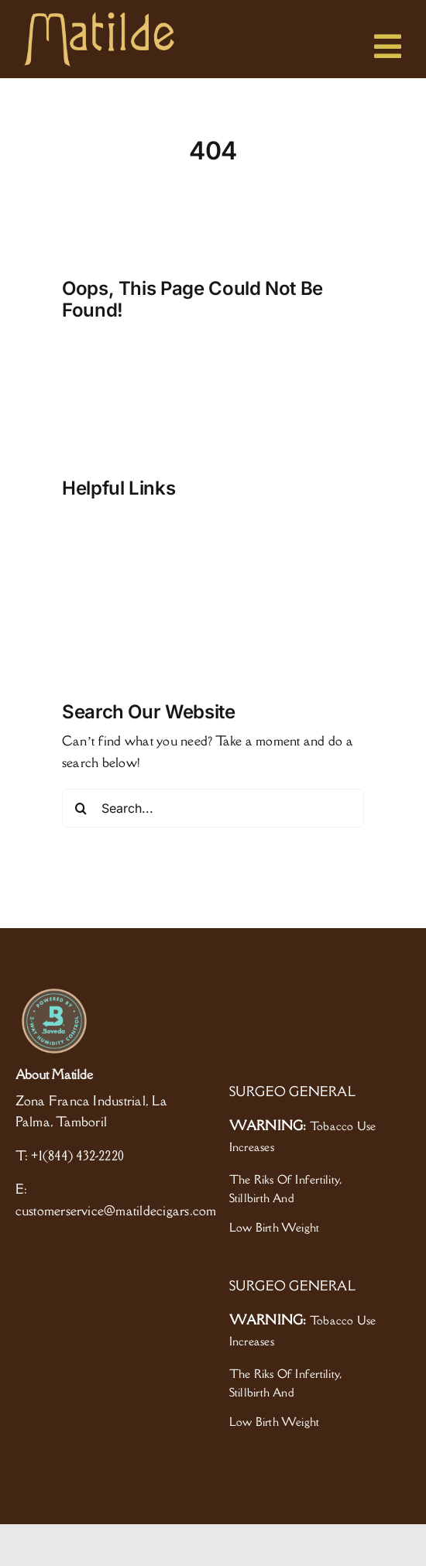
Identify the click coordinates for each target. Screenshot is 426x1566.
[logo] (99, 17)
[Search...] (213, 808)
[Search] (81, 808)
